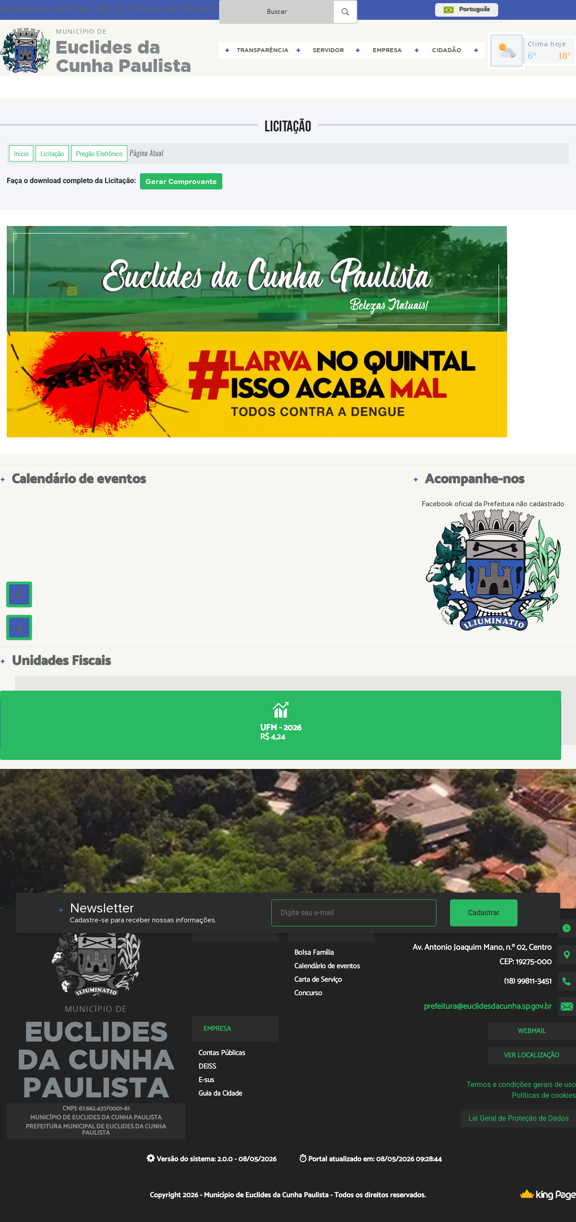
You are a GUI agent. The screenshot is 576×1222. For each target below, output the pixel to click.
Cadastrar (484, 912)
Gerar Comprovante (181, 181)
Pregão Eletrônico (99, 153)
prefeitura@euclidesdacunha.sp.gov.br (488, 1006)
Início (21, 153)
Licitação (52, 153)
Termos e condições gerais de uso (521, 1084)
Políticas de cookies (544, 1095)
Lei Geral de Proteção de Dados (518, 1118)
